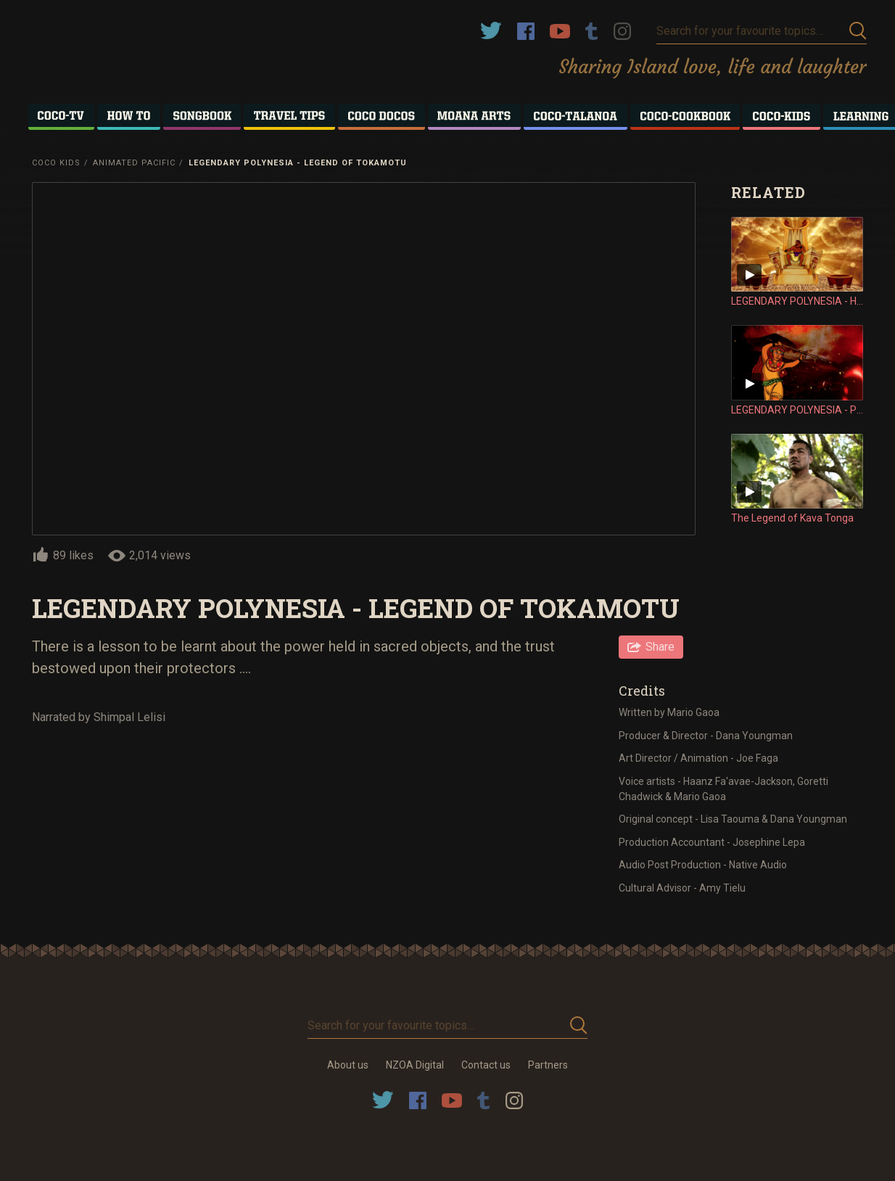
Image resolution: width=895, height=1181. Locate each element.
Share (660, 647)
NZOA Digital (415, 1065)
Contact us (486, 1065)
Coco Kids (56, 163)
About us (347, 1065)
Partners (548, 1065)
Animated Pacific (134, 163)
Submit (858, 31)
